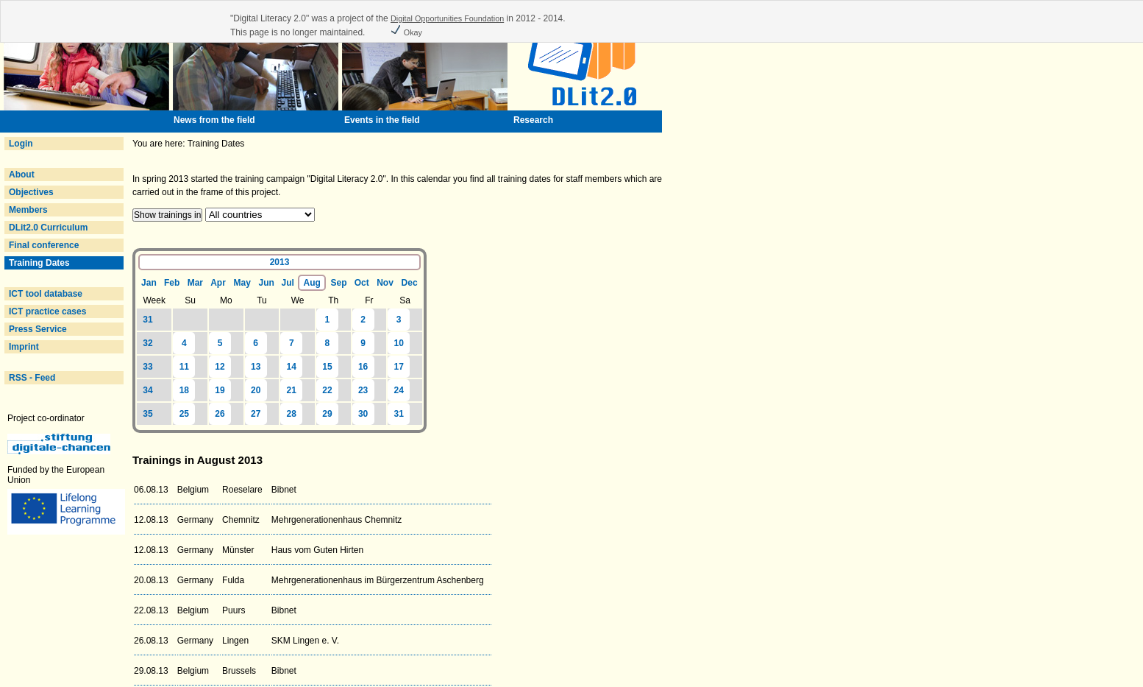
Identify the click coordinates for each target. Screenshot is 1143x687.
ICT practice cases (47, 311)
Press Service (38, 329)
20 (255, 390)
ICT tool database (45, 294)
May (241, 283)
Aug (312, 283)
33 (147, 367)
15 (327, 367)
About (22, 174)
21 (291, 390)
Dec (410, 283)
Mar (195, 283)
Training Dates (39, 263)
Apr (218, 283)
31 (147, 319)
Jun (266, 283)
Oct (362, 283)
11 (184, 367)
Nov (385, 283)
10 (399, 343)
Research (533, 120)
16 (363, 367)
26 (219, 414)
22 (327, 390)
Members (28, 210)
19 (219, 390)
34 (147, 390)
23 (363, 390)
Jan (149, 283)
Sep (339, 283)
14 (291, 367)
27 (255, 414)
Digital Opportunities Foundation (447, 18)
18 (184, 390)
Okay (406, 32)
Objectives (31, 192)
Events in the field (382, 120)
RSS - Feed (32, 378)
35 (147, 414)
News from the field (214, 120)
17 (399, 367)
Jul (287, 283)
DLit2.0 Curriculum (48, 227)
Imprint (24, 347)
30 (363, 414)
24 (399, 390)
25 (184, 414)
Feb (171, 283)
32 (147, 343)
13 (255, 367)
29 (327, 414)
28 (291, 414)
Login (21, 143)
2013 (280, 262)
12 (219, 367)
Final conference (44, 245)
